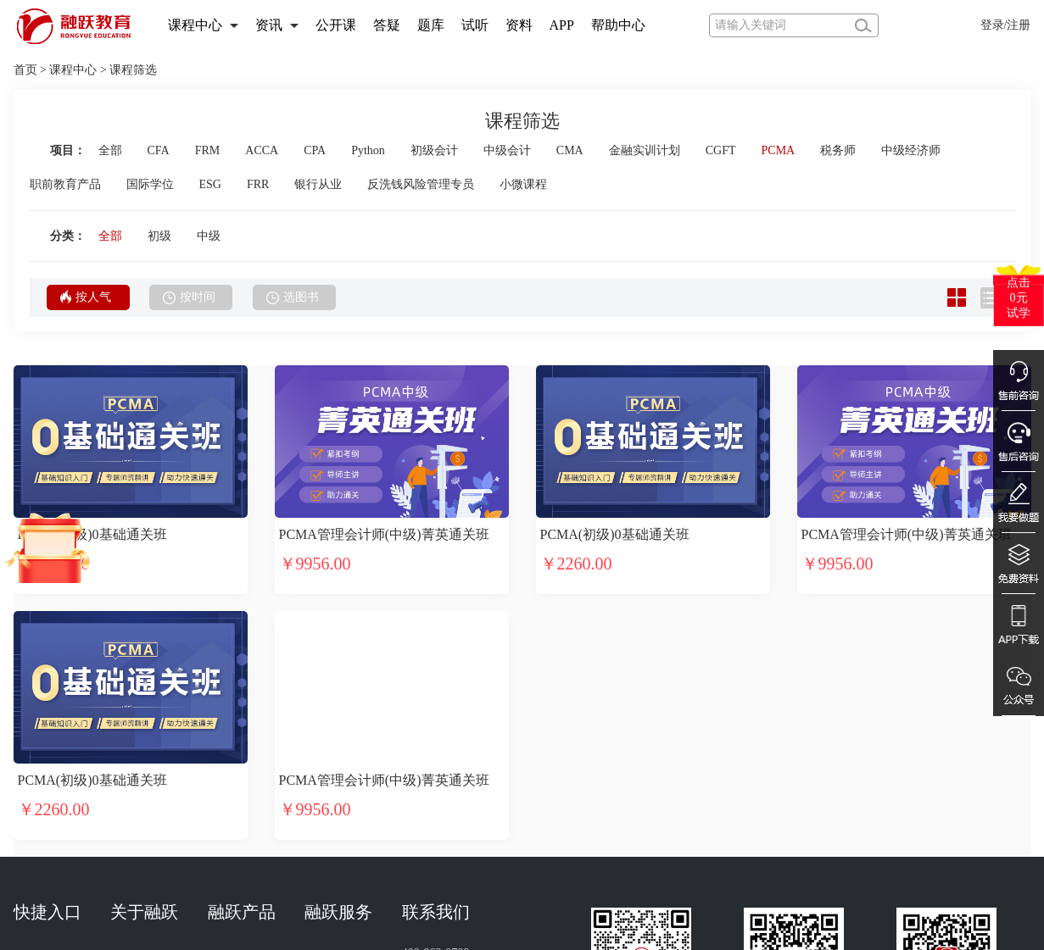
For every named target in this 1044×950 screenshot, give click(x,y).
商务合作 (425, 759)
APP (562, 25)
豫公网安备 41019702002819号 (754, 928)
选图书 (292, 297)
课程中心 (195, 25)
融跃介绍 (134, 714)
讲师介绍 (37, 818)
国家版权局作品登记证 (564, 901)
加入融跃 (134, 759)
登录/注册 (1005, 25)
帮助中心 (618, 25)
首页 (25, 70)
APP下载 (36, 788)
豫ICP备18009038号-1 (586, 928)
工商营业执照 (212, 901)
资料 (519, 25)
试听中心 (37, 714)
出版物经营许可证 (434, 901)
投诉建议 (425, 788)
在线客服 (328, 714)
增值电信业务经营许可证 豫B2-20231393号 (756, 901)
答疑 (386, 25)
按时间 (189, 297)
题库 (430, 25)
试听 (475, 25)
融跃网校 (231, 714)
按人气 (85, 296)
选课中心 (37, 759)
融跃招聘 (134, 818)
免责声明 (425, 818)
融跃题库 (231, 788)
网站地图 (134, 788)
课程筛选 (133, 70)
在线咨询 (328, 818)
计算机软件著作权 (317, 901)
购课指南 (328, 788)
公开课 (335, 25)
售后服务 (328, 759)
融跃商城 (231, 818)
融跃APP (231, 759)
